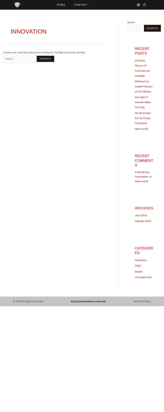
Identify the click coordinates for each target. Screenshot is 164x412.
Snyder (139, 271)
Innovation (141, 260)
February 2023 (143, 221)
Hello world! (141, 128)
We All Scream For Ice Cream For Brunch (143, 118)
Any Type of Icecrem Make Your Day (143, 102)
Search (131, 22)
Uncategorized (143, 277)
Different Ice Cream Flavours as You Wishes (143, 86)
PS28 (138, 265)
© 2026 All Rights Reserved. (28, 301)
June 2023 (141, 215)
